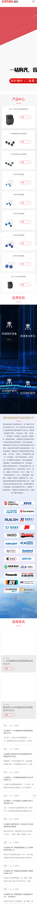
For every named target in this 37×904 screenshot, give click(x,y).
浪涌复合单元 (31, 306)
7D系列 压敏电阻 (18, 194)
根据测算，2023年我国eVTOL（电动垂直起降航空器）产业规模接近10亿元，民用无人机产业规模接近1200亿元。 (18, 764)
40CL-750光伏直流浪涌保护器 (18, 109)
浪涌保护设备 (23, 306)
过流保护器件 (23, 363)
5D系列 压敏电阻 (18, 174)
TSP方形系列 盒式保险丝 (18, 154)
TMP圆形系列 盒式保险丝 (18, 133)
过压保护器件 (31, 363)
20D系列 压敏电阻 (18, 256)
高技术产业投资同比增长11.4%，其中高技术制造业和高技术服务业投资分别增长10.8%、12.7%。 (18, 858)
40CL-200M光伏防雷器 (18, 276)
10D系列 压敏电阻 (18, 213)
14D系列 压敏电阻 (18, 235)
